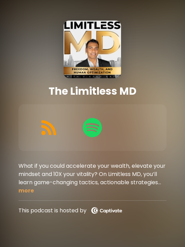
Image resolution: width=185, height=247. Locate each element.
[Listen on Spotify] (92, 127)
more (26, 191)
